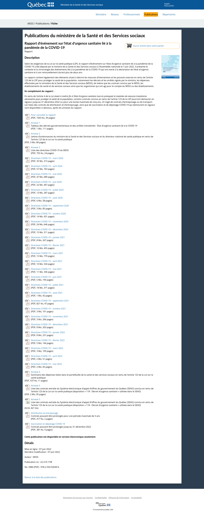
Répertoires (169, 14)
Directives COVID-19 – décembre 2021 (49, 324)
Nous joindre (169, 6)
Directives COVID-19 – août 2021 (47, 292)
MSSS (31, 23)
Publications (151, 14)
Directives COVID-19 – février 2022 (48, 340)
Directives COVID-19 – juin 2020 (46, 181)
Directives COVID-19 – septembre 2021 (50, 300)
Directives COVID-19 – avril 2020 (46, 166)
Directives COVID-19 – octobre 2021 (48, 308)
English (167, 4)
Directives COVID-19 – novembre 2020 (49, 221)
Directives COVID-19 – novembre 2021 (49, 316)
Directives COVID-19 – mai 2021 (46, 269)
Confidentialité (101, 498)
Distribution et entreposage (44, 413)
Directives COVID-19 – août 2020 (47, 197)
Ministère (101, 14)
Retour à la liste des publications (41, 477)
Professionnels (132, 14)
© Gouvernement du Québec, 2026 (103, 509)
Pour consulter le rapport (43, 114)
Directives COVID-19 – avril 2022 (46, 356)
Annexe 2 (35, 133)
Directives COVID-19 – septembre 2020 (50, 205)
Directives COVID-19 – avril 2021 (46, 261)
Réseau (115, 14)
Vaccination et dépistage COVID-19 (48, 423)
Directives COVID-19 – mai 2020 (46, 174)
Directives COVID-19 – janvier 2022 (48, 332)
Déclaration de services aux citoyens (78, 498)
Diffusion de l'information (119, 498)
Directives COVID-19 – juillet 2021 (47, 284)
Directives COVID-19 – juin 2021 (46, 276)
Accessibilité (136, 498)
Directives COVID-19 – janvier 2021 (48, 237)
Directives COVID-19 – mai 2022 (46, 364)
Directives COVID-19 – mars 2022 (47, 348)
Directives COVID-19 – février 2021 (48, 245)
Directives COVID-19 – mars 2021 (47, 253)
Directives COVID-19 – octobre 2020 (48, 213)
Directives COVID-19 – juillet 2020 (47, 189)
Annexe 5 (35, 385)
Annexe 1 (35, 122)
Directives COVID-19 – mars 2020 (47, 158)
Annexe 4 (35, 371)
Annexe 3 (35, 147)
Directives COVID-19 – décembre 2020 (49, 229)
